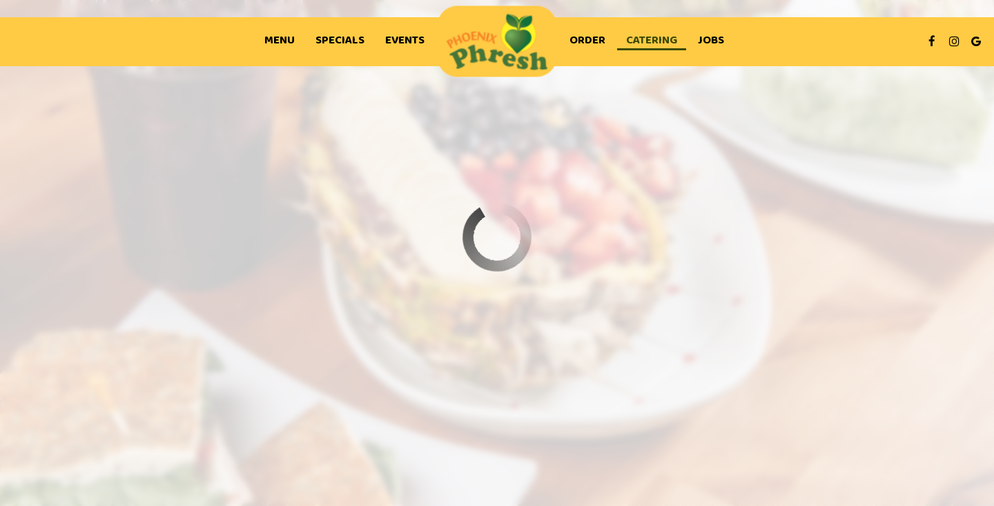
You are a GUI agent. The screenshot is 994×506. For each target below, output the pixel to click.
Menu (279, 41)
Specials (339, 41)
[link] (497, 41)
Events (405, 41)
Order (587, 41)
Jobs (711, 41)
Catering (651, 41)
